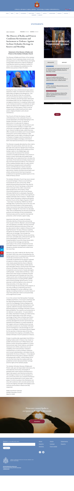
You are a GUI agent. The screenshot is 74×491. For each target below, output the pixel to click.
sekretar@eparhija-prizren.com (10, 486)
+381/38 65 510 (6, 489)
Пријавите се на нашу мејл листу (11, 461)
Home (7, 13)
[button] (46, 42)
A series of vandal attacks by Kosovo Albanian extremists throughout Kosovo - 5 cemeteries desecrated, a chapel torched (57, 78)
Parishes (66, 13)
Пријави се (6, 468)
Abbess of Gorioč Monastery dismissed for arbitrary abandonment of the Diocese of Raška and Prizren (56, 94)
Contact (45, 13)
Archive (64, 62)
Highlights (51, 62)
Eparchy (38, 13)
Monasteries (52, 13)
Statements (23, 13)
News (12, 13)
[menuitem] (66, 9)
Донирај (37, 441)
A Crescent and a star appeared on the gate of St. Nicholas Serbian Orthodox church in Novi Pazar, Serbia (57, 70)
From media (31, 13)
